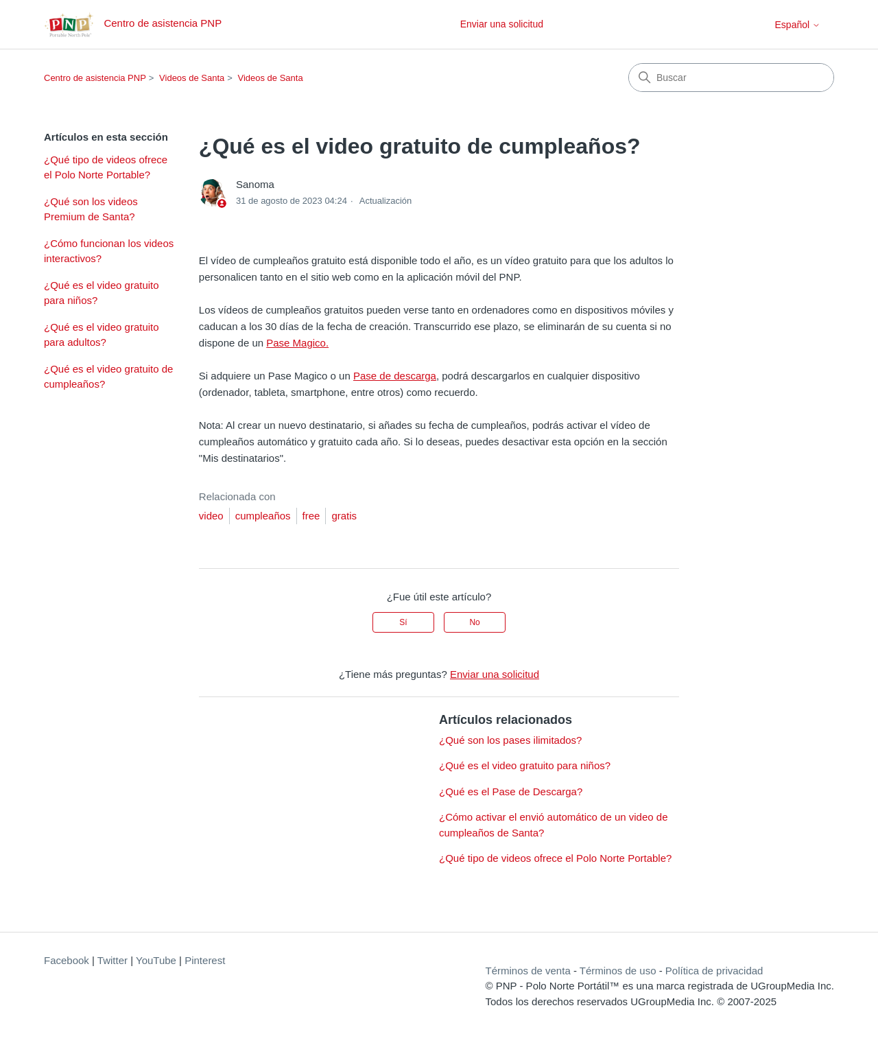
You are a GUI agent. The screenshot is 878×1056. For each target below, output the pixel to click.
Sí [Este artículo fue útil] (403, 622)
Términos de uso (618, 970)
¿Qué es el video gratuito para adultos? (101, 335)
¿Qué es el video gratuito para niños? (101, 293)
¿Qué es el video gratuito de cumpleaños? (108, 376)
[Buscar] (731, 77)
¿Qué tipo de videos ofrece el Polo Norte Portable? (105, 167)
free (311, 515)
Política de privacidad (714, 970)
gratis (344, 515)
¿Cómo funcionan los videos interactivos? (109, 251)
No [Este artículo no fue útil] (474, 622)
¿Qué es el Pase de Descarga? (510, 791)
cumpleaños (263, 515)
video (211, 515)
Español (797, 24)
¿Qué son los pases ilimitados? (510, 740)
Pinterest (205, 960)
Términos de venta (528, 970)
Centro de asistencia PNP (95, 78)
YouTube (156, 960)
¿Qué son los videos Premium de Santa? (91, 209)
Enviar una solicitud (501, 24)
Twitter (112, 960)
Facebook (66, 960)
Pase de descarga (394, 376)
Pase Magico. (297, 343)
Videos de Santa (191, 78)
